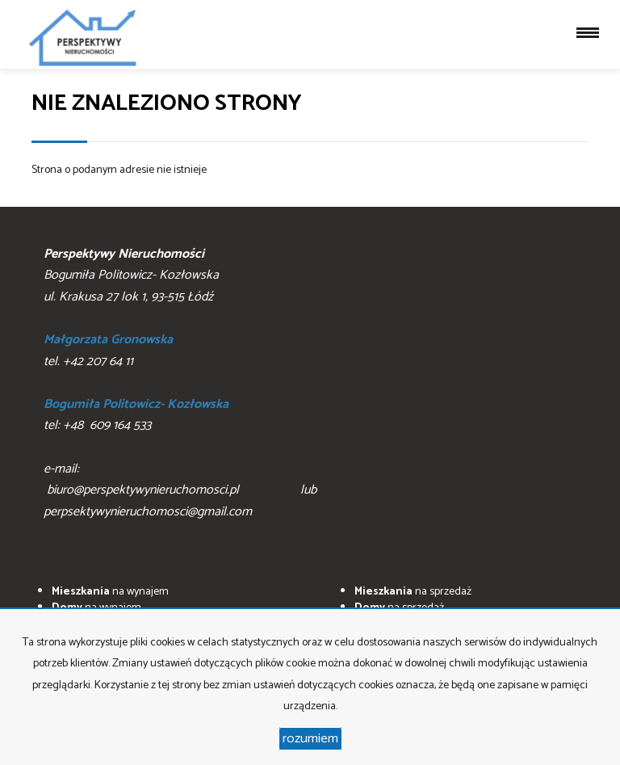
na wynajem (110, 591)
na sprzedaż (412, 591)
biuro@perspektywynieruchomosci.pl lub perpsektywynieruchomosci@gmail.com (206, 501)
